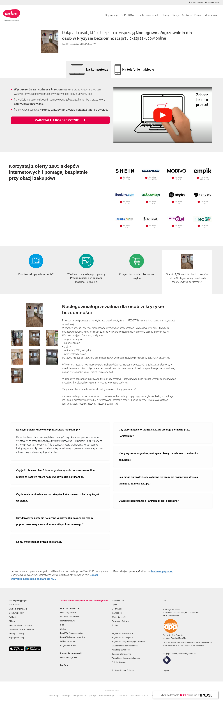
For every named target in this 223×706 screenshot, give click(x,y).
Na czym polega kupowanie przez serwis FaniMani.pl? (48, 429)
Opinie (114, 604)
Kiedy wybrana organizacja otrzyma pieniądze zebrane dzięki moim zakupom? (158, 456)
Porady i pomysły (16, 633)
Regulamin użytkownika (122, 633)
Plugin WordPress (68, 645)
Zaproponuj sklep (17, 637)
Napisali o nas (118, 600)
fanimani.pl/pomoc (162, 571)
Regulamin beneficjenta (122, 637)
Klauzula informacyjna (121, 654)
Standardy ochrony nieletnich (125, 646)
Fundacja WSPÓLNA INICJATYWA (82, 44)
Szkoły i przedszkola (148, 15)
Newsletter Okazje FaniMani (21, 629)
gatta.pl (92, 695)
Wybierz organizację (18, 609)
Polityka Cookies (119, 662)
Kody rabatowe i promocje (20, 625)
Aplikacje (187, 15)
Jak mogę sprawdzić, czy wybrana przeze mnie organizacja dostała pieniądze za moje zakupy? (158, 480)
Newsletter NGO (67, 621)
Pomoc (198, 15)
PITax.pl (194, 645)
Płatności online (71, 633)
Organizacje (111, 15)
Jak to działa (14, 604)
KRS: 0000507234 (171, 615)
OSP (123, 15)
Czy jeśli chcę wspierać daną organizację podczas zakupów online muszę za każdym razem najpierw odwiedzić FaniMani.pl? (55, 473)
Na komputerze (97, 69)
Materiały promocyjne (70, 616)
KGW (131, 15)
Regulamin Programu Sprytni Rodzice (128, 641)
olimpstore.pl (79, 695)
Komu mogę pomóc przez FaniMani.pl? (39, 541)
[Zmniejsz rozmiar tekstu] (212, 2)
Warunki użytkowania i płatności (126, 658)
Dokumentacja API (68, 657)
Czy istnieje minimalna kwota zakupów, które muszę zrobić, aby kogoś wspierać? (57, 497)
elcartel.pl (54, 695)
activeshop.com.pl (139, 695)
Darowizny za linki (72, 637)
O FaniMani (117, 609)
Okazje (175, 15)
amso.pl (66, 695)
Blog (62, 625)
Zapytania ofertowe (120, 621)
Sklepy (165, 15)
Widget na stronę (68, 641)
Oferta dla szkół (119, 617)
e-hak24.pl (122, 695)
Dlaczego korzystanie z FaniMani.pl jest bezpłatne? (149, 501)
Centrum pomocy (16, 613)
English (166, 671)
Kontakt (115, 625)
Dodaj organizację (68, 612)
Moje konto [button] (211, 15)
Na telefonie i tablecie (138, 69)
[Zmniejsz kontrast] (196, 2)
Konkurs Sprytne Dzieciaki (123, 670)
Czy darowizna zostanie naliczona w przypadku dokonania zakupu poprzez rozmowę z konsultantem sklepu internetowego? (55, 521)
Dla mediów (117, 613)
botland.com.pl (106, 695)
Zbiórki (63, 629)
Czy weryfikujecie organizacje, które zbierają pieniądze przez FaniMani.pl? (155, 432)
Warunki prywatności (121, 650)
